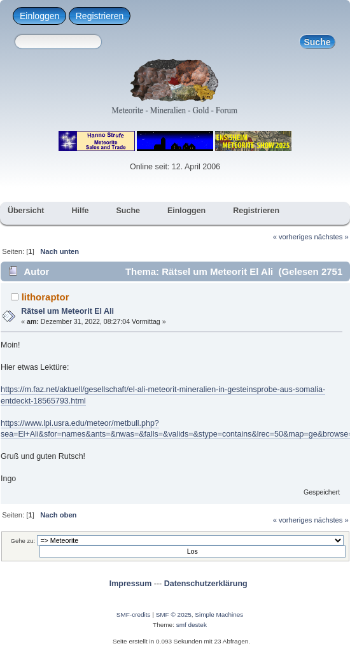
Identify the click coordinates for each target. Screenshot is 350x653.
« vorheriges (292, 237)
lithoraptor (45, 296)
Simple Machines (219, 614)
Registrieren (99, 16)
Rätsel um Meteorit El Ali (67, 311)
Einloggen (39, 16)
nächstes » (331, 237)
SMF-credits (133, 614)
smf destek (191, 624)
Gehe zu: (23, 540)
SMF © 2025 (174, 614)
